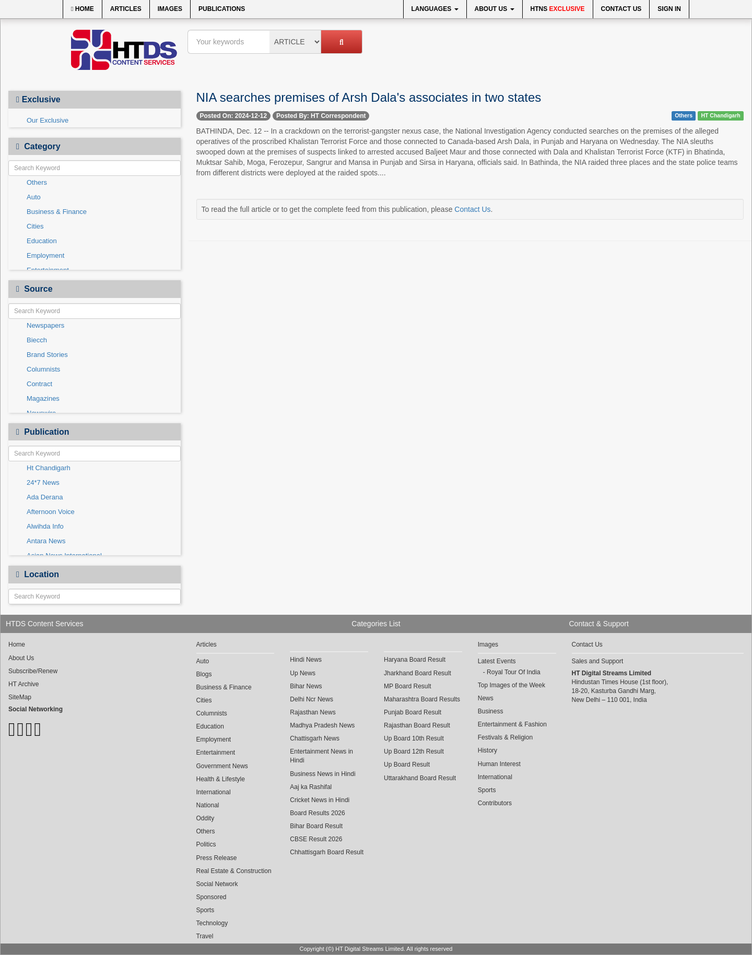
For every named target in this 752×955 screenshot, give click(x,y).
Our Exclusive (47, 120)
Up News (302, 673)
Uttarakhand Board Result (420, 778)
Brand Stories (47, 355)
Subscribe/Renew (32, 671)
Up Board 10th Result (414, 738)
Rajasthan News (312, 712)
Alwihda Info (45, 526)
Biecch (37, 340)
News (486, 698)
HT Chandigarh (720, 115)
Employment (45, 255)
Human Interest (499, 764)
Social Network (217, 884)
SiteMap (19, 697)
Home (82, 9)
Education (42, 241)
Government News (222, 766)
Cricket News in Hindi (319, 800)
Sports (205, 910)
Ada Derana (45, 497)
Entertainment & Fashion (512, 724)
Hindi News (306, 659)
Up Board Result (407, 764)
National (207, 805)
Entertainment (216, 752)
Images (170, 9)
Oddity (205, 818)
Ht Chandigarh (48, 468)
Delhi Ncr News (311, 699)
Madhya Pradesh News (322, 725)
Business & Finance (57, 212)
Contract (39, 384)
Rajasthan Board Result (417, 725)
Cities (35, 226)
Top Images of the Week (511, 685)
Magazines (43, 398)
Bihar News (306, 686)
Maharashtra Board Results (422, 699)
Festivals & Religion (505, 737)
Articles (126, 9)
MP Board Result (407, 686)
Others (37, 182)
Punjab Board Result (412, 712)
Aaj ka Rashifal (311, 787)
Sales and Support (598, 661)
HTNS (558, 9)
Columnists (43, 369)
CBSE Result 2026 (316, 839)
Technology (212, 923)
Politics (206, 844)
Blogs (204, 674)
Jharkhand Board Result (417, 673)
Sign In (669, 9)
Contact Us (621, 9)
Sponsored (211, 897)
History (487, 750)
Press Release (216, 858)
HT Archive (23, 684)
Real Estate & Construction (234, 871)
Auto (34, 197)
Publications (221, 9)
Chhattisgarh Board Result (326, 852)
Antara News (46, 541)
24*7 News (43, 482)
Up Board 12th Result (414, 751)
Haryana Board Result (414, 659)
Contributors (495, 803)
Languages (435, 9)
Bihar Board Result (316, 826)
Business (490, 711)
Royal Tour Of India (513, 672)
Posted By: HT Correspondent (321, 116)
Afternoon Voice (51, 512)
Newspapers (45, 325)
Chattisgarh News (314, 738)
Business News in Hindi (322, 774)
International (213, 792)
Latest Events (497, 661)
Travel (205, 936)
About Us (494, 9)
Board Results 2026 (317, 813)
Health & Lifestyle (220, 779)
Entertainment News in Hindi (321, 756)
